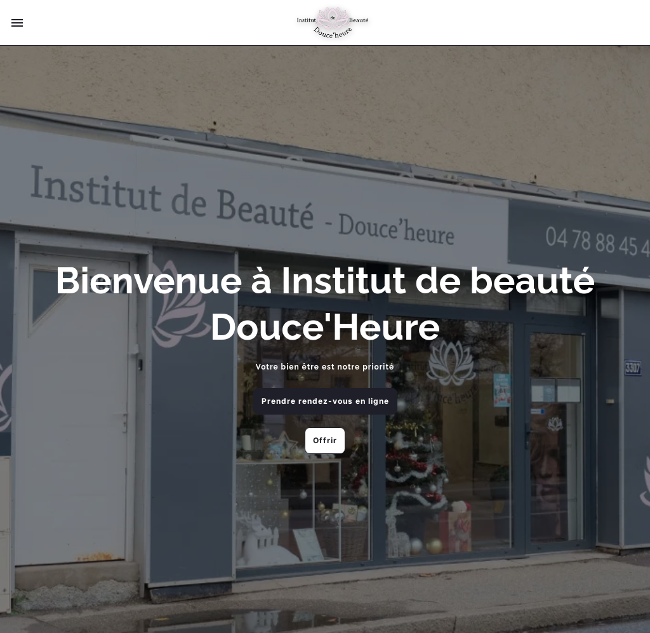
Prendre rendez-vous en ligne (325, 401)
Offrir (325, 440)
